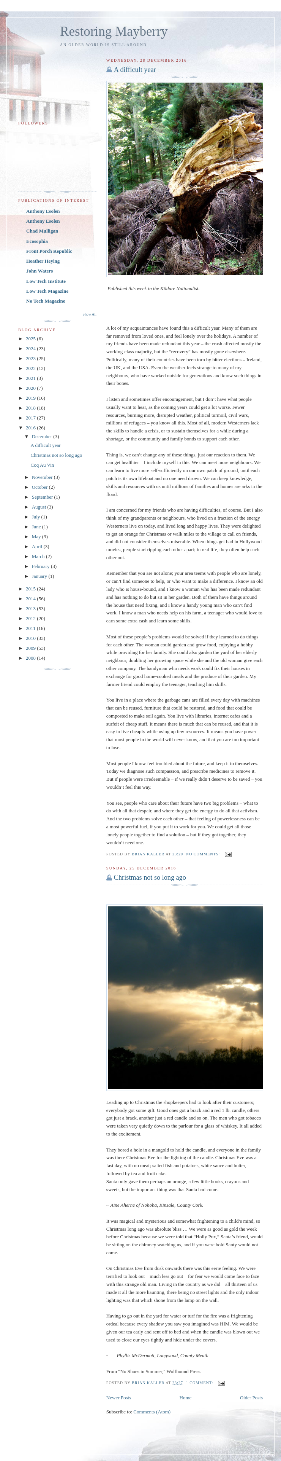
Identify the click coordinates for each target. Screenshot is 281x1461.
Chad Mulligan (42, 231)
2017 (31, 418)
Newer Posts (118, 1397)
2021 (31, 378)
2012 (31, 618)
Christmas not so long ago (150, 877)
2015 (31, 589)
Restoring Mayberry (114, 31)
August (39, 507)
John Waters (39, 271)
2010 (31, 638)
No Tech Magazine (45, 301)
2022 (31, 368)
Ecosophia (37, 241)
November (43, 477)
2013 (31, 608)
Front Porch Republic (49, 251)
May (37, 536)
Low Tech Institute (46, 281)
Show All (90, 314)
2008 (31, 658)
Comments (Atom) (151, 1412)
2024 (31, 348)
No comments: (203, 854)
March (39, 556)
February (41, 566)
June (37, 527)
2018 (31, 408)
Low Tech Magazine (47, 291)
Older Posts (251, 1397)
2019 (31, 398)
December (43, 436)
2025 (31, 338)
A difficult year (135, 69)
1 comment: (200, 1383)
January (40, 576)
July (36, 517)
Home (186, 1397)
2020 (31, 388)
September (43, 497)
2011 (31, 628)
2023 (31, 358)
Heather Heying (43, 261)
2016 (31, 428)
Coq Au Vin (42, 465)
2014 (31, 598)
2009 (31, 648)
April (38, 546)
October (40, 487)
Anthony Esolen (43, 211)
